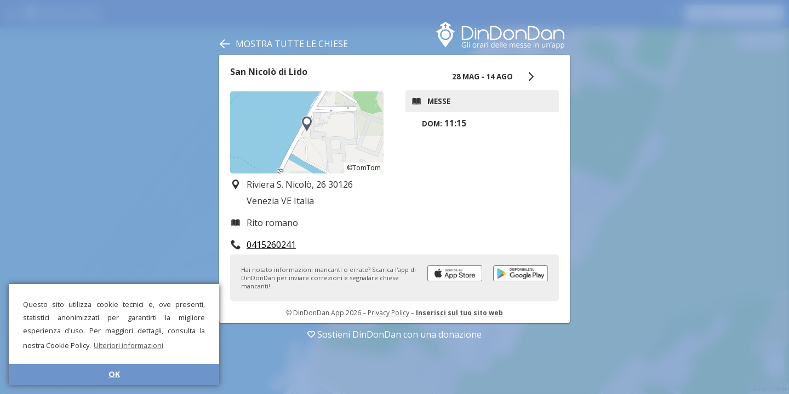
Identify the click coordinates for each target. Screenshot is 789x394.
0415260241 (271, 245)
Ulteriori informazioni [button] (128, 345)
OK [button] (114, 374)
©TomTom (364, 167)
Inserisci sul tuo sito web (459, 312)
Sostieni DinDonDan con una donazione (394, 334)
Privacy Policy (388, 312)
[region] (307, 132)
